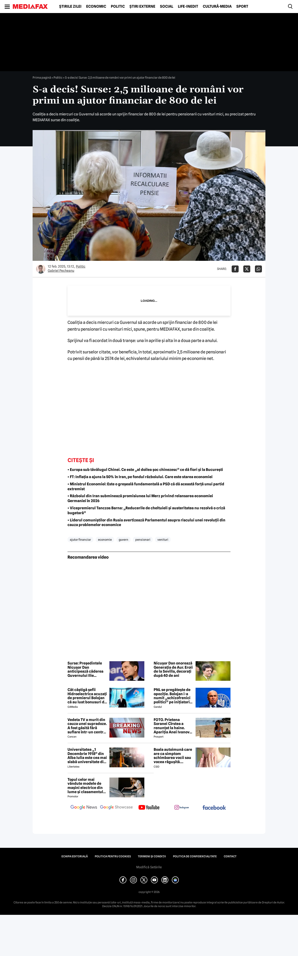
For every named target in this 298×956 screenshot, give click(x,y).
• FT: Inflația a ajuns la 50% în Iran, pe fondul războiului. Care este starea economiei (140, 477)
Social (166, 6)
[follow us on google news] (84, 808)
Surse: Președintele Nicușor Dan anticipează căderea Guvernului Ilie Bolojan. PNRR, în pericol (85, 669)
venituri (162, 539)
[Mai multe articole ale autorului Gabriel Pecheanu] (40, 269)
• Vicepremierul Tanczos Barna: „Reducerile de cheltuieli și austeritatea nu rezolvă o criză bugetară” (146, 510)
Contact (230, 856)
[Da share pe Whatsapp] (258, 268)
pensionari (142, 539)
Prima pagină (42, 77)
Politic (118, 6)
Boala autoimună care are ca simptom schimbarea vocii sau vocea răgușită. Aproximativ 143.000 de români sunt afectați (173, 756)
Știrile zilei (70, 6)
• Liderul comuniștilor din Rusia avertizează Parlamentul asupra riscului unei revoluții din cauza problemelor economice (146, 522)
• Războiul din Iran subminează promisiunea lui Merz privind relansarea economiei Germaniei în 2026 (140, 498)
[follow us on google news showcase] (116, 808)
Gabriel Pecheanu (61, 270)
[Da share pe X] (246, 268)
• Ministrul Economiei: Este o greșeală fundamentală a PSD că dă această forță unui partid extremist (146, 486)
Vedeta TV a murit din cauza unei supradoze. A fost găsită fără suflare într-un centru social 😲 (87, 726)
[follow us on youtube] (149, 808)
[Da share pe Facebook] (235, 268)
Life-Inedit (188, 6)
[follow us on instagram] (181, 808)
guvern (123, 539)
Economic (96, 6)
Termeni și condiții (152, 856)
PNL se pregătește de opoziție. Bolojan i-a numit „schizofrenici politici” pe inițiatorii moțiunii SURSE (172, 696)
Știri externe (142, 6)
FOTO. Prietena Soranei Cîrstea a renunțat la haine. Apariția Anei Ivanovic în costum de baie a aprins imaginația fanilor (173, 726)
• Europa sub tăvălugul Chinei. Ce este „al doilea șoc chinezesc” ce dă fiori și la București (145, 469)
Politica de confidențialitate (195, 856)
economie (105, 539)
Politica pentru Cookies (113, 856)
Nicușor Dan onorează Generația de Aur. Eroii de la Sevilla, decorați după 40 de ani (173, 669)
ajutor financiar (80, 539)
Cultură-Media (217, 6)
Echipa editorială (74, 856)
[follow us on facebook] (214, 808)
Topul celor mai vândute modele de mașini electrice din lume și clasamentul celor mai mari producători (85, 786)
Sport (242, 6)
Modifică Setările (149, 867)
